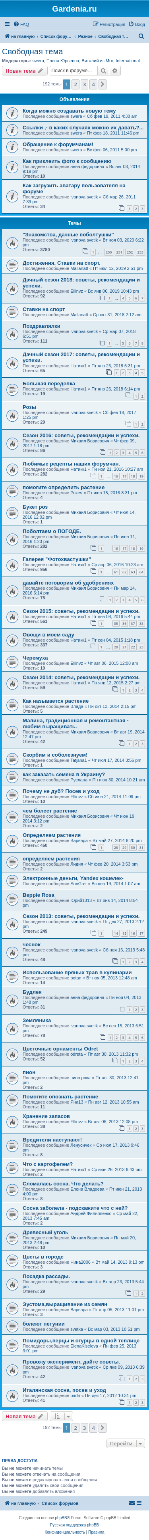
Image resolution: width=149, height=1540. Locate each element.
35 (116, 623)
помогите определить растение (63, 487)
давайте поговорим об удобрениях (68, 583)
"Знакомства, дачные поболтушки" (68, 235)
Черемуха (35, 658)
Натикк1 (78, 365)
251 (119, 252)
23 (141, 647)
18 (133, 476)
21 (124, 647)
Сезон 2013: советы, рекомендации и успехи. (81, 916)
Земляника (37, 1020)
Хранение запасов (46, 1116)
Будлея (32, 992)
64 (141, 572)
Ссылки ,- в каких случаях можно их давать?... (83, 128)
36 (124, 623)
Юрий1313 (81, 900)
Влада (76, 706)
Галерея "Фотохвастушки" (57, 559)
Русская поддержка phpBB (74, 1525)
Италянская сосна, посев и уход (64, 1390)
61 (116, 572)
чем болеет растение (50, 811)
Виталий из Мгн (97, 60)
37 (133, 623)
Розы (29, 407)
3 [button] (84, 84)
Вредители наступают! (52, 1140)
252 (130, 252)
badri (75, 1395)
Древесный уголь (45, 1232)
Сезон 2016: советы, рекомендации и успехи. (81, 435)
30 (133, 847)
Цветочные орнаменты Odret (60, 1049)
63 (133, 572)
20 (116, 647)
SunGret (78, 883)
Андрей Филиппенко (91, 1213)
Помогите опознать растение (60, 1097)
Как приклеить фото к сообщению (67, 161)
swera (38, 60)
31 (141, 847)
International (128, 60)
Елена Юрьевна (62, 60)
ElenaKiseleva (84, 1346)
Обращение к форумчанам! (58, 144)
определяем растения (51, 859)
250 (109, 252)
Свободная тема (32, 51)
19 (141, 476)
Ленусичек (80, 1145)
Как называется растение (56, 701)
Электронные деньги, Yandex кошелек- (73, 878)
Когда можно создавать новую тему (69, 111)
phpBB (61, 1518)
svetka (76, 1329)
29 (124, 847)
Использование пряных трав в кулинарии (77, 972)
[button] (102, 84)
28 (116, 847)
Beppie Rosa (38, 895)
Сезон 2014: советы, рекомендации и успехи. (81, 677)
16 (116, 476)
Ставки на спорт (44, 309)
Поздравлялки (41, 326)
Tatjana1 (78, 760)
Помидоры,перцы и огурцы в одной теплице (81, 1341)
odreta (76, 1054)
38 (141, 623)
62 (124, 572)
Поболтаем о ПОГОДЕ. (52, 531)
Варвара (79, 840)
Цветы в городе (43, 1257)
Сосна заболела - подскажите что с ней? (75, 1208)
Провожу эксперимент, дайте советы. (71, 1362)
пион (29, 1072)
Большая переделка (49, 383)
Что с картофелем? (48, 1164)
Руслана (78, 779)
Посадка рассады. (46, 1276)
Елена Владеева (87, 1189)
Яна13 (76, 1102)
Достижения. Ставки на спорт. (62, 263)
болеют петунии (44, 1324)
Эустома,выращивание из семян (65, 1304)
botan (75, 977)
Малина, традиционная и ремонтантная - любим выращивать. (76, 723)
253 (140, 252)
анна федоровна (87, 166)
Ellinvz (76, 291)
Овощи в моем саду (48, 635)
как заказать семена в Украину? (64, 774)
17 (124, 476)
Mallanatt (79, 268)
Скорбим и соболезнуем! (55, 755)
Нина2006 (80, 1262)
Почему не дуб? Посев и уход (61, 791)
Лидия (76, 864)
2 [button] (75, 84)
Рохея (76, 492)
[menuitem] (21, 24)
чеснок (32, 944)
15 (124, 933)
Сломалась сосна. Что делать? (63, 1184)
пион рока (80, 1077)
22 (133, 647)
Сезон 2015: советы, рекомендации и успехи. (81, 611)
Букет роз (35, 507)
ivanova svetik (84, 196)
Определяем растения (52, 835)
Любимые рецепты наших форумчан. (71, 464)
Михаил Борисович (89, 440)
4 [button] (93, 84)
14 (116, 933)
